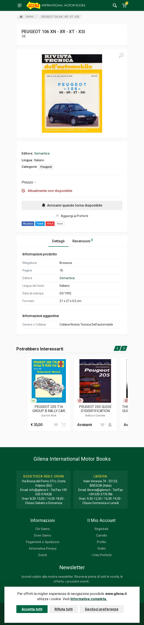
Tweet (40, 223)
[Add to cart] (63, 425)
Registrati (101, 529)
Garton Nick (49, 415)
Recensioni (82, 240)
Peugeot (46, 166)
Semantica (42, 153)
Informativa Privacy (43, 548)
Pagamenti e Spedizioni (42, 542)
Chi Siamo (42, 529)
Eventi (42, 555)
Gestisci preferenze (101, 609)
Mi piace (28, 223)
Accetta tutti (32, 609)
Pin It (50, 223)
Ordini (102, 548)
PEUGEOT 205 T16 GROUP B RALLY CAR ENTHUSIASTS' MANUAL (49, 409)
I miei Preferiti (101, 555)
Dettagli (58, 241)
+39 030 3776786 (101, 494)
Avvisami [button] (84, 424)
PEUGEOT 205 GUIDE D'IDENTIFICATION (95, 409)
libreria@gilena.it (98, 490)
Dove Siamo (42, 535)
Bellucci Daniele (95, 415)
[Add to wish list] (56, 424)
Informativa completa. (88, 599)
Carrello (101, 535)
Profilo (101, 542)
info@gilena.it (38, 490)
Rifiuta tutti (64, 609)
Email (60, 223)
